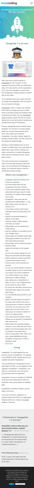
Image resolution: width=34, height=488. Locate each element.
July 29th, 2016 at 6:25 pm (21, 453)
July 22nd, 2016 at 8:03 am (21, 430)
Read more (20, 484)
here (20, 141)
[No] (32, 477)
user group (27, 397)
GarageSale (5, 83)
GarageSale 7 (6, 108)
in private (26, 400)
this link (25, 166)
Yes (12, 484)
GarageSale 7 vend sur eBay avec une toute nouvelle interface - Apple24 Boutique (15, 428)
